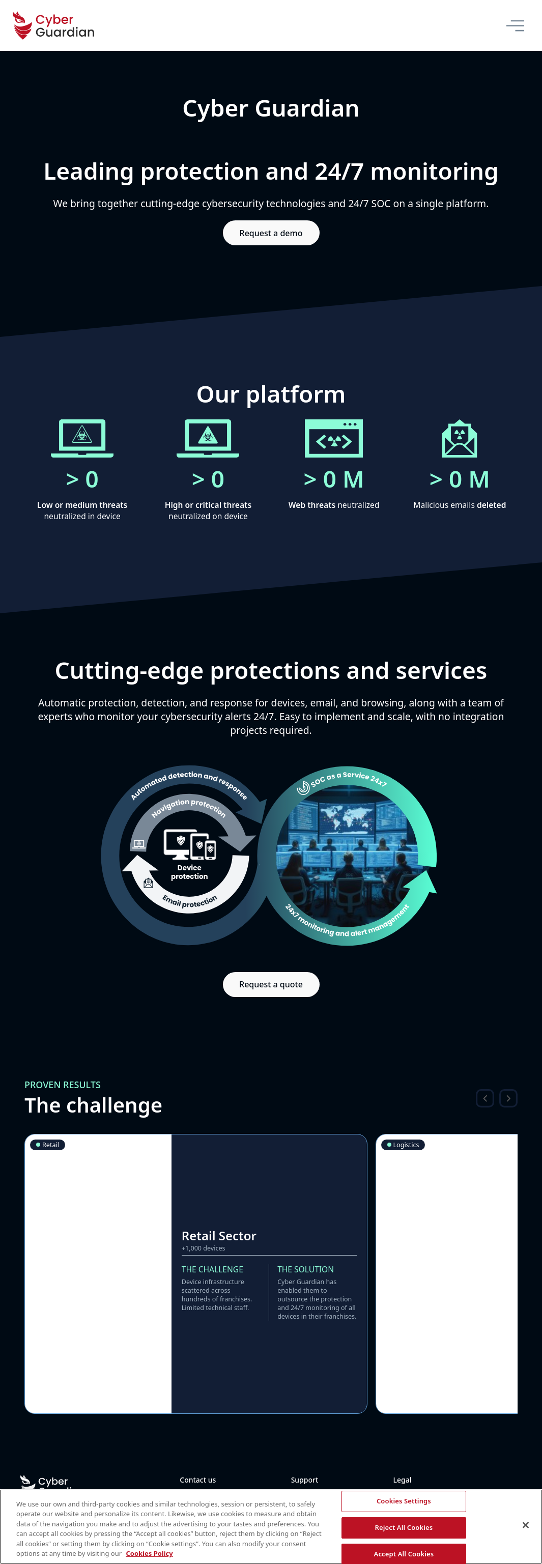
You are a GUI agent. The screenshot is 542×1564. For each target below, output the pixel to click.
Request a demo (271, 233)
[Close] (526, 1525)
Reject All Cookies (404, 1527)
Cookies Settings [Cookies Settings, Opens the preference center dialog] (404, 1501)
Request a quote (271, 984)
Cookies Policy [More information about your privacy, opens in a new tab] (149, 1553)
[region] (271, 1526)
